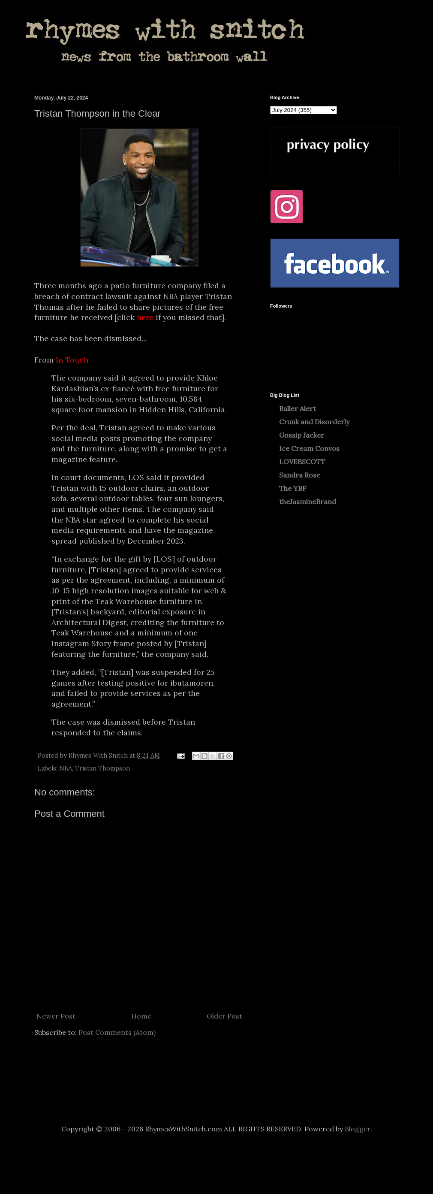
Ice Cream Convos (309, 448)
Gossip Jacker (301, 435)
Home (141, 1016)
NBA (65, 768)
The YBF (293, 488)
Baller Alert (297, 408)
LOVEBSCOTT (302, 461)
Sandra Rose (299, 475)
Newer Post (55, 1016)
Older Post (224, 1016)
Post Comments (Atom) (117, 1032)
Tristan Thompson (102, 768)
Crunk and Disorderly (314, 421)
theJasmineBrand (307, 501)
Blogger (357, 1128)
